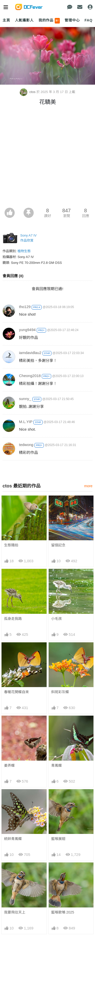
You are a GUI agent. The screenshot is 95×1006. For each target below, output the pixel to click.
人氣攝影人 (24, 20)
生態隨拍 (11, 545)
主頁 (6, 20)
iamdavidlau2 (30, 352)
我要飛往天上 (14, 872)
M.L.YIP (25, 421)
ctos (28, 92)
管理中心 (72, 20)
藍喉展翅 (58, 839)
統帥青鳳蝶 (13, 839)
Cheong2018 (30, 375)
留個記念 (58, 545)
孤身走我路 (13, 619)
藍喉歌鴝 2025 (62, 872)
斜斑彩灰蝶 (60, 692)
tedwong (26, 444)
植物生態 (24, 251)
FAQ (88, 20)
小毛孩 (56, 619)
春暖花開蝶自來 (16, 692)
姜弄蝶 (9, 765)
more (88, 486)
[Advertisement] (47, 157)
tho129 (25, 307)
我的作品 (49, 21)
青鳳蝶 (56, 765)
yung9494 (27, 329)
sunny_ (25, 398)
